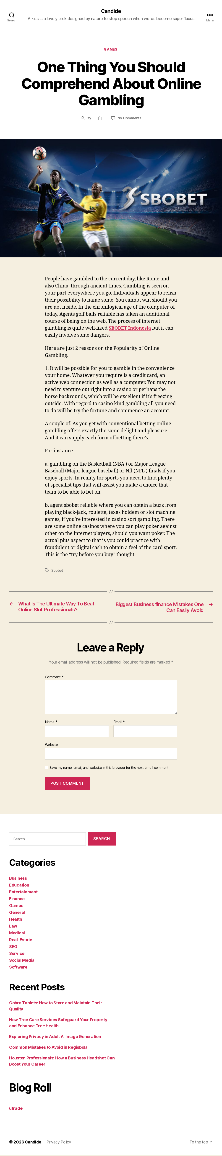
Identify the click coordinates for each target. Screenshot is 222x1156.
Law (13, 927)
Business (18, 879)
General (17, 913)
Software (18, 968)
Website (51, 745)
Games (111, 50)
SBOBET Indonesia (131, 329)
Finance (17, 899)
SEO (13, 947)
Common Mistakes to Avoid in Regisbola (48, 1048)
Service (16, 954)
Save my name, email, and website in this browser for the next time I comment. (110, 769)
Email (119, 723)
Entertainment (23, 893)
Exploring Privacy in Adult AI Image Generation (55, 1037)
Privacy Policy (60, 1143)
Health (15, 920)
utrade (15, 1109)
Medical (17, 934)
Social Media (21, 961)
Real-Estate (20, 940)
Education (19, 886)
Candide (111, 11)
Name (51, 723)
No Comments (129, 118)
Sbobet (57, 571)
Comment (54, 678)
